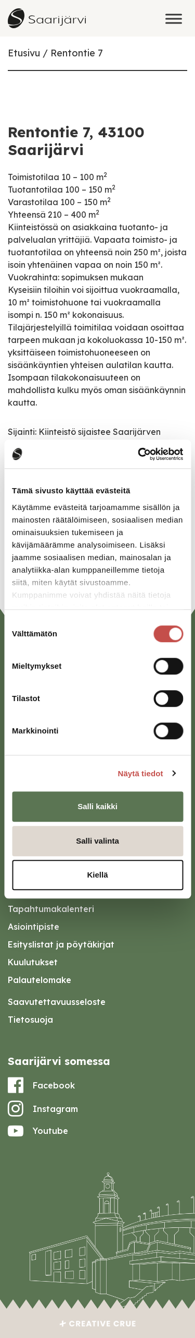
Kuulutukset (33, 962)
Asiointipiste (33, 926)
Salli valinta (97, 840)
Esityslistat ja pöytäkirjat (61, 944)
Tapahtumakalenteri (51, 909)
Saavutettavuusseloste (57, 1002)
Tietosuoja (30, 1019)
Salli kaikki (97, 806)
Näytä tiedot (140, 773)
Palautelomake (39, 980)
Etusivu (24, 53)
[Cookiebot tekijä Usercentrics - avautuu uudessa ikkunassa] (139, 454)
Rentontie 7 (76, 53)
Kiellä (97, 874)
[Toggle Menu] (173, 18)
